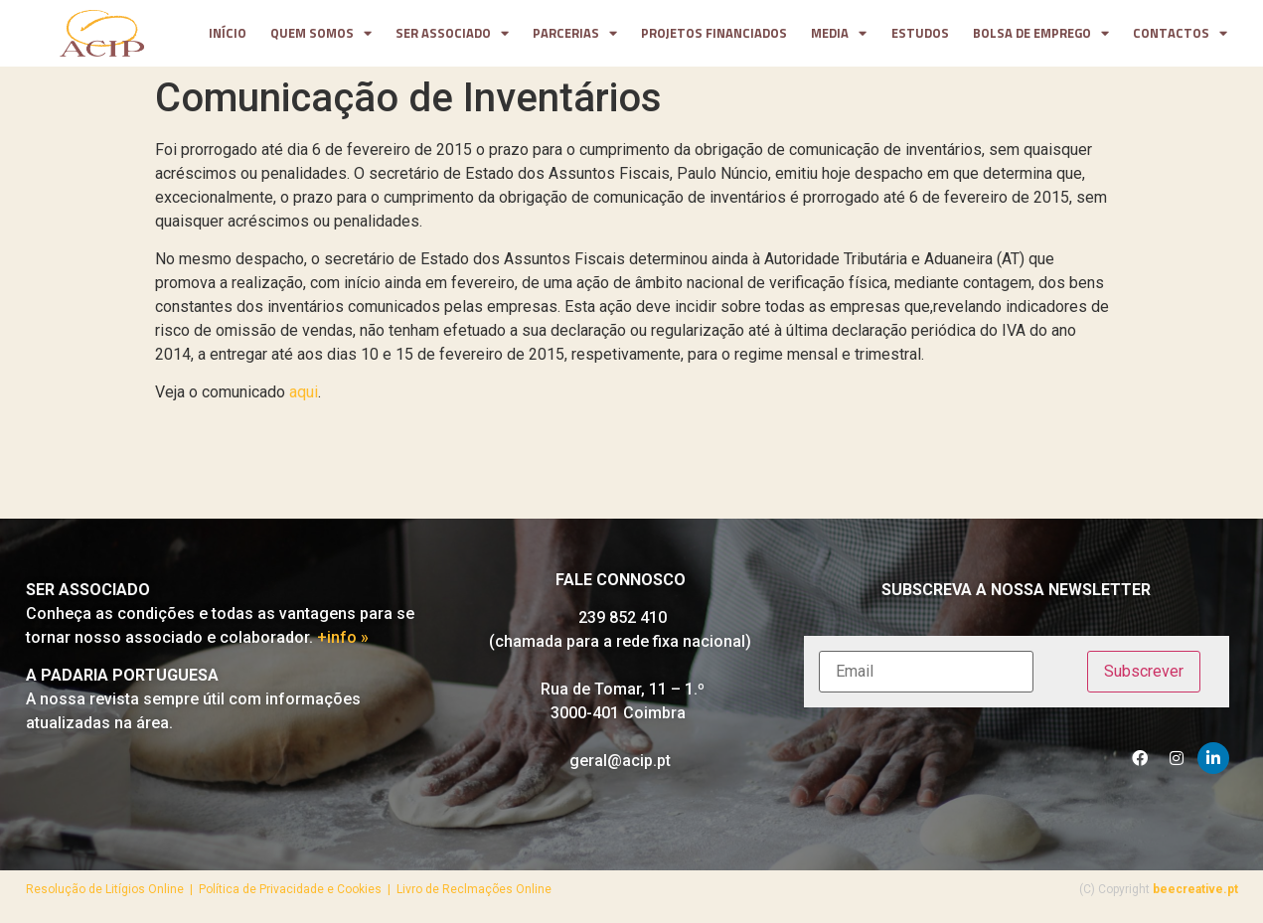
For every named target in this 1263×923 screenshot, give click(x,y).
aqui (303, 392)
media (839, 34)
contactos (1180, 34)
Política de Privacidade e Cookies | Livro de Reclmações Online (375, 889)
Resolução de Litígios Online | (112, 889)
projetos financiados (714, 33)
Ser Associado (452, 34)
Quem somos (321, 34)
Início (227, 33)
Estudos (920, 33)
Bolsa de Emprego (1041, 34)
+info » (343, 637)
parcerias (575, 34)
